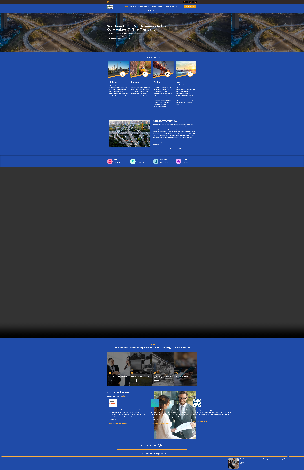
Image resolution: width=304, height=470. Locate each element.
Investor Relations (170, 6)
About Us (133, 6)
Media (160, 6)
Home (126, 6)
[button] (143, 7)
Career (153, 6)
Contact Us (150, 10)
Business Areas (143, 6)
